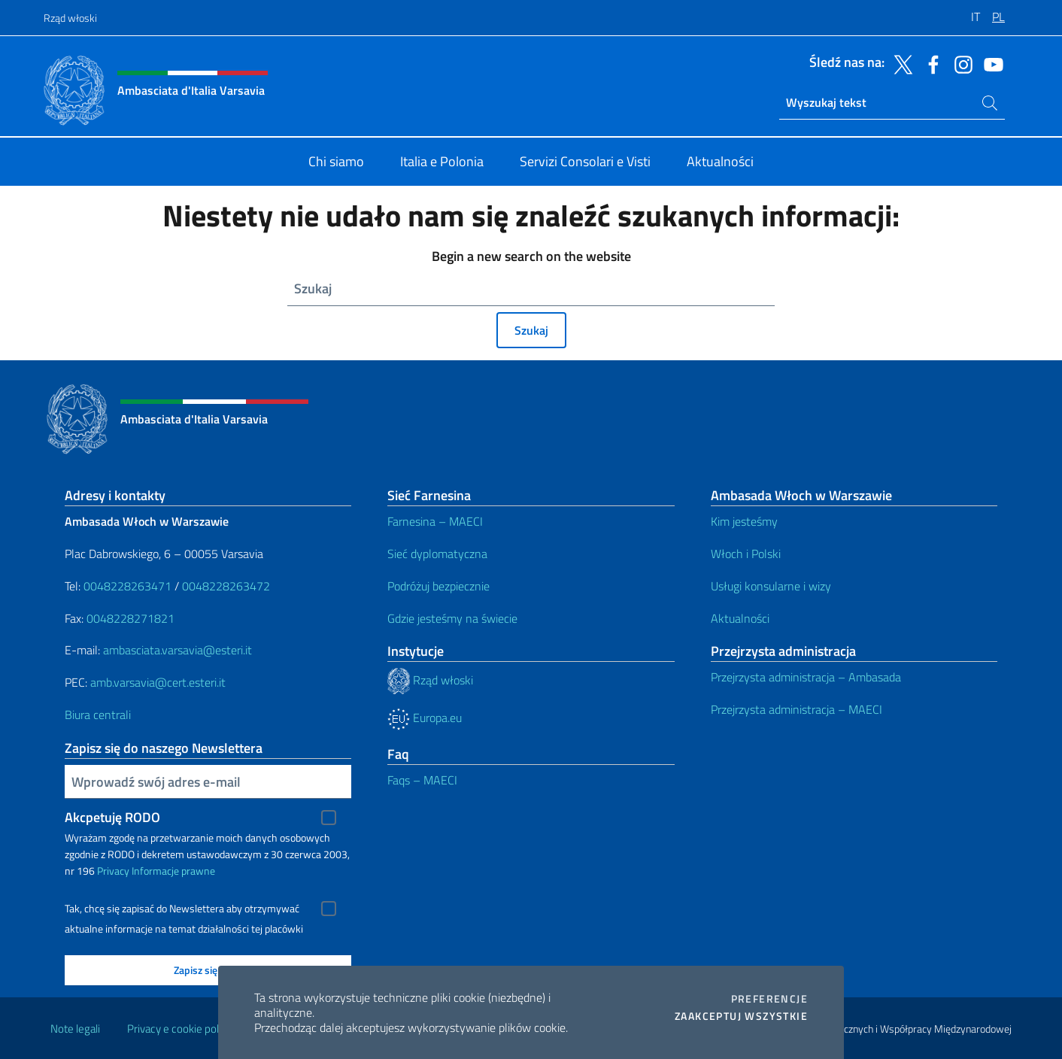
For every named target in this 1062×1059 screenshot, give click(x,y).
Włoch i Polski (746, 554)
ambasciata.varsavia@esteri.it (177, 650)
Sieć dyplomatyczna (437, 554)
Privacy (113, 870)
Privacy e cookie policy (179, 1028)
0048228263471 (127, 586)
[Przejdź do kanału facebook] (930, 63)
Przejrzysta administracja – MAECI (796, 709)
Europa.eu (424, 718)
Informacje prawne (173, 870)
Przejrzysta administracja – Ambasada (806, 677)
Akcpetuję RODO (112, 817)
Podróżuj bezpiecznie (438, 586)
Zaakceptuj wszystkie (741, 1016)
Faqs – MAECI (422, 780)
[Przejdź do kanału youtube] (990, 63)
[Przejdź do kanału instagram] (960, 63)
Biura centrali (98, 714)
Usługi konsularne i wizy (771, 586)
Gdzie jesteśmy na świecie (452, 618)
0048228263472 (226, 586)
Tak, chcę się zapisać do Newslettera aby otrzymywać (182, 908)
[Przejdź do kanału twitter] (899, 63)
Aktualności (740, 618)
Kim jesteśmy (744, 521)
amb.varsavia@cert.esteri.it (158, 682)
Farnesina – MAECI (435, 521)
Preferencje (769, 999)
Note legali (75, 1028)
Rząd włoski (70, 18)
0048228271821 (130, 618)
